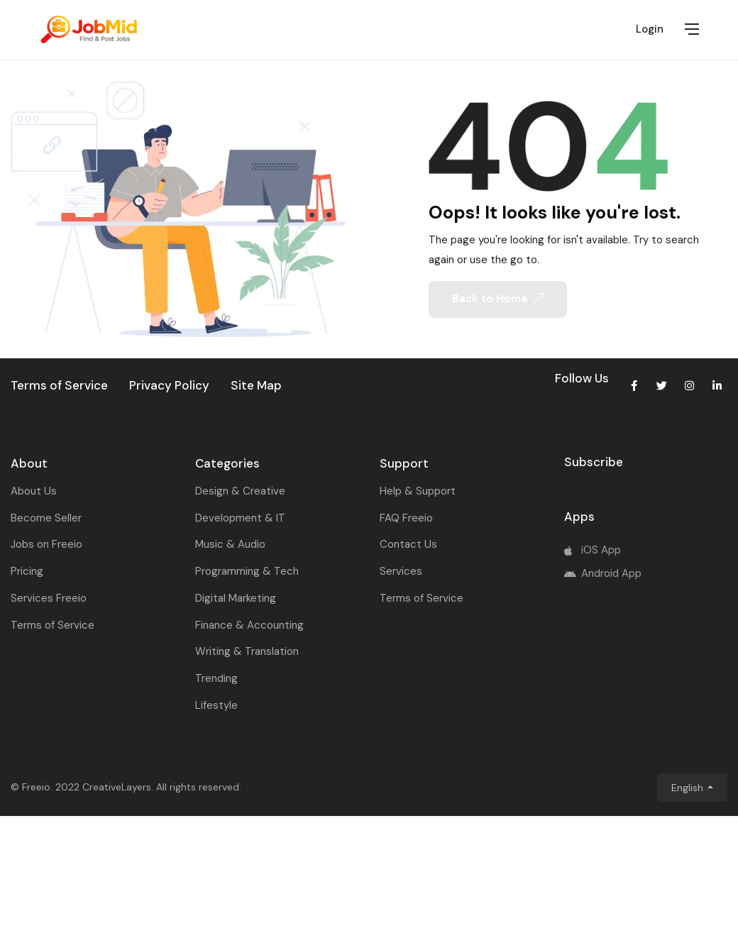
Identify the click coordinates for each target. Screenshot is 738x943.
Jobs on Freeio (46, 544)
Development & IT (240, 518)
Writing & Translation (247, 651)
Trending (216, 678)
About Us (34, 491)
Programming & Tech (247, 571)
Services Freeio (49, 598)
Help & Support (418, 491)
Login (649, 29)
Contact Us (408, 544)
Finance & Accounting (249, 625)
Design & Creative (240, 491)
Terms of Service (52, 625)
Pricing (27, 571)
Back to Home (498, 299)
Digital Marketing (235, 598)
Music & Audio (230, 544)
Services (401, 571)
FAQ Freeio (406, 518)
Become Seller (46, 518)
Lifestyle (216, 705)
